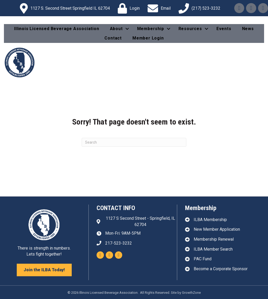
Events (223, 28)
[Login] (127, 8)
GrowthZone (191, 293)
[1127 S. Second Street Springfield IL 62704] (63, 8)
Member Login (148, 38)
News (248, 28)
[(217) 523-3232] (198, 8)
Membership (150, 28)
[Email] (158, 8)
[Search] (134, 142)
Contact (113, 38)
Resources (190, 28)
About (116, 28)
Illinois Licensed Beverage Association (56, 28)
